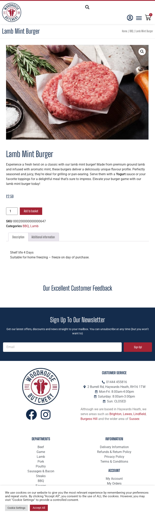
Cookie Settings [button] (16, 507)
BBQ (131, 31)
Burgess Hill (89, 419)
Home (124, 31)
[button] (87, 7)
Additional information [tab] (43, 237)
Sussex (134, 419)
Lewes (127, 414)
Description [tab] (18, 237)
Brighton (115, 414)
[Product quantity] (12, 211)
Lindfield (139, 414)
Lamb (34, 226)
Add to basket (31, 211)
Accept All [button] (39, 507)
